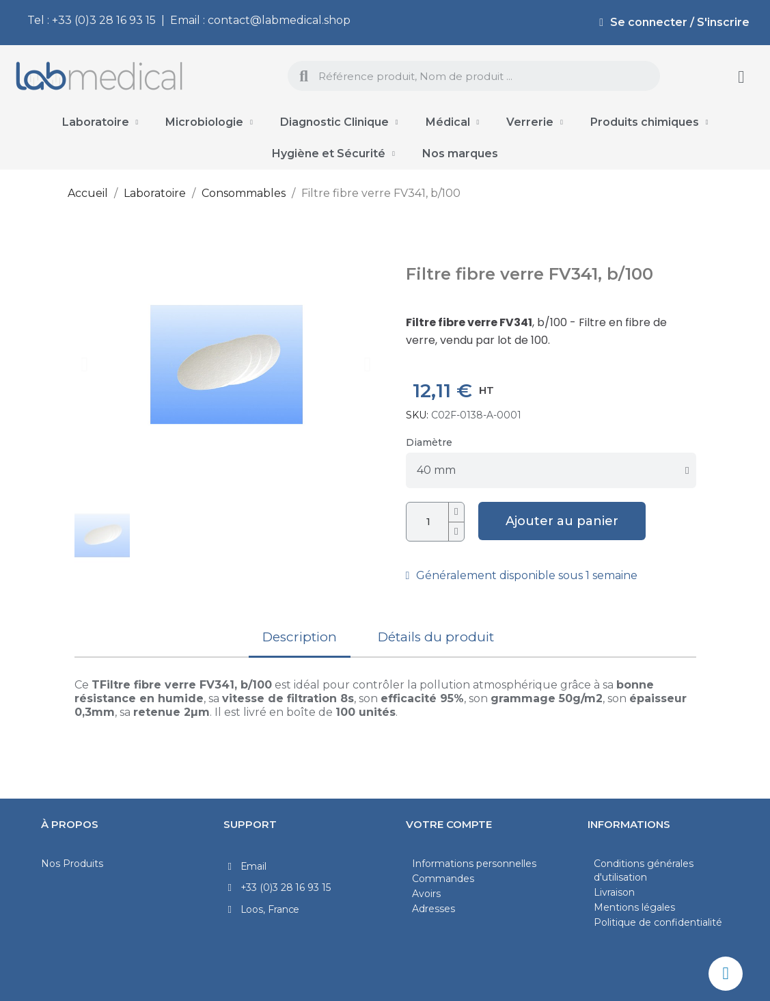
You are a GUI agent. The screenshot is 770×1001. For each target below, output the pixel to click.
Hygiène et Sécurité (333, 154)
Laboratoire (100, 122)
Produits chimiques (649, 122)
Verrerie (534, 122)
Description (299, 637)
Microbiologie (209, 122)
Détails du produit (436, 637)
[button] (85, 364)
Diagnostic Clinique (339, 122)
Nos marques (460, 153)
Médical (453, 122)
